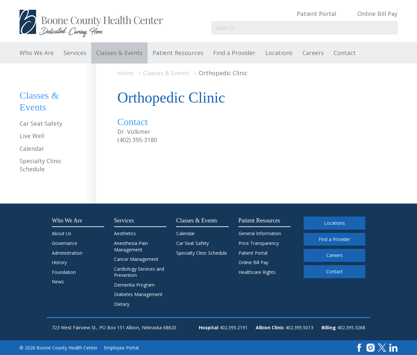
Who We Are (37, 53)
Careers (313, 53)
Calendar (32, 148)
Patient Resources (177, 53)
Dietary (121, 304)
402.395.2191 (234, 327)
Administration (67, 253)
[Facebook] (359, 347)
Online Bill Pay (377, 14)
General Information (259, 233)
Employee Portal (121, 348)
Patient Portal (316, 14)
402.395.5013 (299, 327)
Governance (64, 243)
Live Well (32, 136)
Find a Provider (234, 53)
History (59, 262)
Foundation (64, 272)
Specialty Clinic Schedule (41, 165)
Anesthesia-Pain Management (131, 246)
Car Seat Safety (41, 123)
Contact (345, 53)
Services (75, 53)
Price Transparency (258, 243)
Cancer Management (136, 259)
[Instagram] (371, 347)
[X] (382, 347)
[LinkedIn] (393, 347)
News (58, 281)
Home (125, 73)
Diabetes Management (138, 294)
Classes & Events (119, 53)
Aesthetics (125, 233)
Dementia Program (134, 285)
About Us (61, 233)
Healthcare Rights (257, 272)
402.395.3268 (351, 327)
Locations (279, 53)
